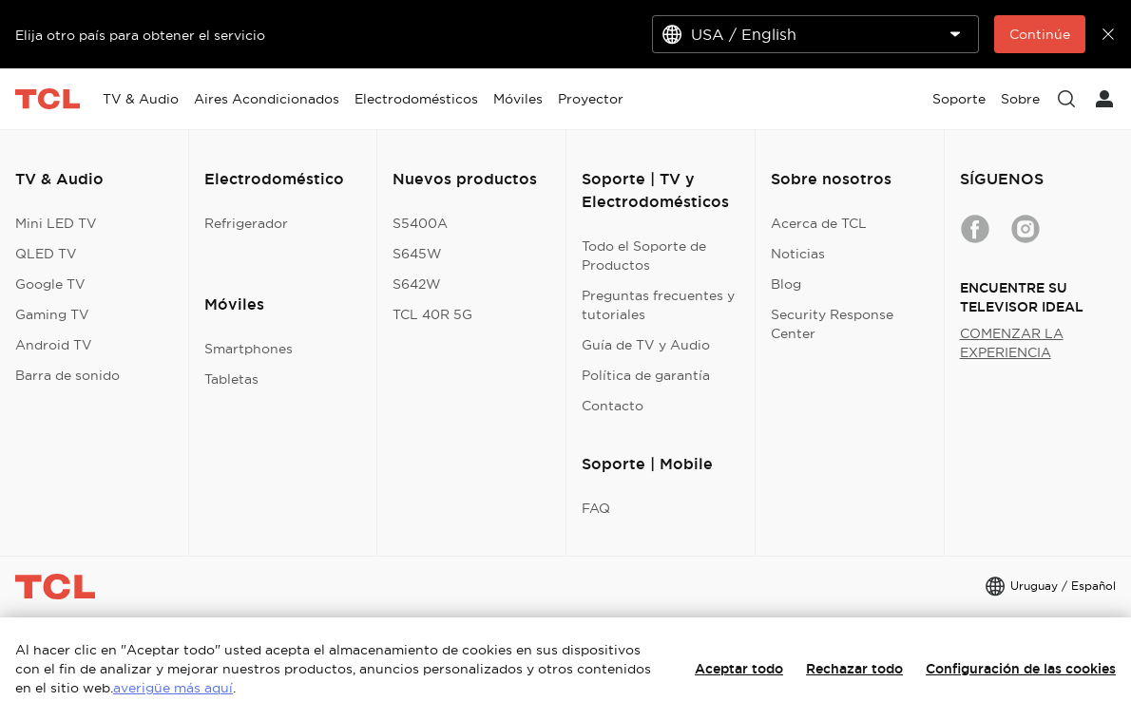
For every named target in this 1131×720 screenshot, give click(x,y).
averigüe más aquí (173, 687)
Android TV (53, 344)
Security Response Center (832, 324)
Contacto (612, 405)
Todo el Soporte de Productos (644, 255)
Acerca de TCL (819, 223)
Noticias (798, 253)
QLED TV (46, 253)
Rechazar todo (854, 668)
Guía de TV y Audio (646, 344)
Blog (786, 284)
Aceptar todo (739, 668)
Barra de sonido (67, 375)
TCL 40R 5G (432, 314)
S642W (417, 284)
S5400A (420, 223)
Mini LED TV (56, 223)
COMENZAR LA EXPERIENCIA (1012, 343)
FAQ (596, 508)
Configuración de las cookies (1021, 668)
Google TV (50, 284)
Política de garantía (646, 375)
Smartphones (248, 348)
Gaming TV (52, 314)
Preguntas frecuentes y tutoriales (658, 305)
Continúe (1039, 34)
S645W (417, 253)
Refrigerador (246, 223)
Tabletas (231, 379)
